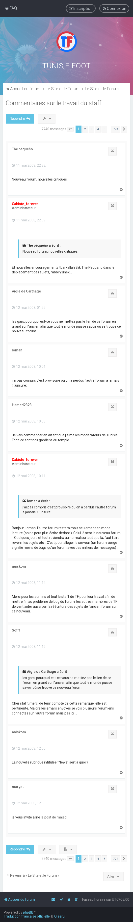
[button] (70, 128)
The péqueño (22, 149)
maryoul (19, 786)
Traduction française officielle (27, 916)
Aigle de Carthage (26, 291)
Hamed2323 (22, 404)
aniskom (19, 566)
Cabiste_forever (25, 204)
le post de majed (54, 817)
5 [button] (104, 129)
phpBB (28, 912)
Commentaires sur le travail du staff (53, 102)
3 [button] (91, 129)
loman (17, 350)
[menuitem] (11, 8)
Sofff (16, 630)
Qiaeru (59, 916)
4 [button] (98, 129)
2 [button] (85, 129)
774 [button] (115, 129)
